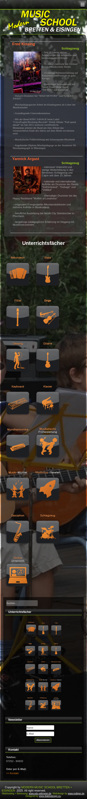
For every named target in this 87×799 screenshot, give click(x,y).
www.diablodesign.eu (50, 796)
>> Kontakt (12, 773)
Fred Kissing (23, 44)
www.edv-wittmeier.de (40, 793)
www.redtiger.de (76, 793)
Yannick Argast (25, 159)
